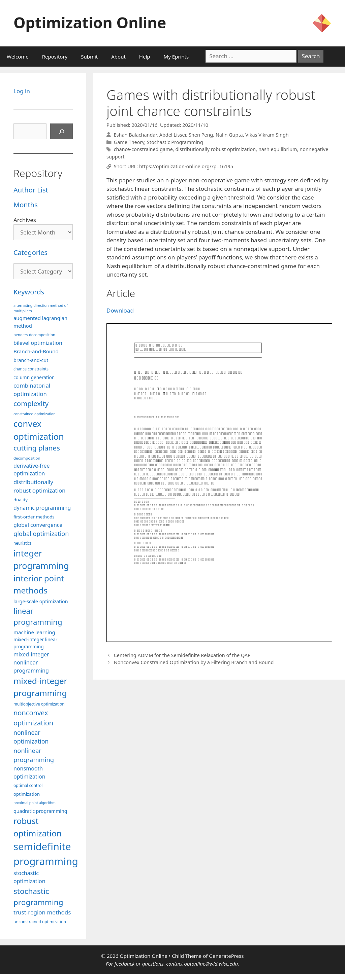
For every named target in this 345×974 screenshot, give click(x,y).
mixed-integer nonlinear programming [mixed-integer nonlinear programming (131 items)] (31, 662)
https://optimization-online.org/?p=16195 (186, 166)
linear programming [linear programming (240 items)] (37, 616)
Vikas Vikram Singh (266, 135)
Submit (89, 56)
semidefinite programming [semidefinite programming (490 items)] (45, 854)
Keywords (28, 291)
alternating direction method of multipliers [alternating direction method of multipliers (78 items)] (40, 308)
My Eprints (176, 56)
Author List (30, 189)
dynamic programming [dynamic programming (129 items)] (42, 507)
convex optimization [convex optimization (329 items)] (38, 430)
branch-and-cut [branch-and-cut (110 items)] (30, 360)
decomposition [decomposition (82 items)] (26, 458)
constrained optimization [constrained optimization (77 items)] (34, 413)
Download (120, 310)
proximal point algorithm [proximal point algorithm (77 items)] (34, 802)
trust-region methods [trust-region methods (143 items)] (42, 912)
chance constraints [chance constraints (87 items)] (31, 368)
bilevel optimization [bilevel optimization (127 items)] (37, 343)
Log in (21, 91)
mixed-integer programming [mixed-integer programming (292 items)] (40, 686)
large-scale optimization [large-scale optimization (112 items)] (40, 601)
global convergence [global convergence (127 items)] (37, 525)
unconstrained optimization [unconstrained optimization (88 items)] (39, 922)
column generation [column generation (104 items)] (34, 377)
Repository (54, 56)
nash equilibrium (277, 149)
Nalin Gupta (229, 135)
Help (144, 56)
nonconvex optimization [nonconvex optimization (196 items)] (33, 717)
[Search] (61, 131)
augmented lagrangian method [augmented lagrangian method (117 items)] (40, 322)
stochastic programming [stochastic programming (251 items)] (38, 897)
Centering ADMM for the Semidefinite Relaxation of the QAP (182, 655)
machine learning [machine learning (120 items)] (34, 632)
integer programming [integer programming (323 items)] (41, 559)
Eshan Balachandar (135, 135)
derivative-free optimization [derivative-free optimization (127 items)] (31, 469)
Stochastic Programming (175, 142)
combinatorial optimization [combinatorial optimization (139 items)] (31, 390)
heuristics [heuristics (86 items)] (22, 543)
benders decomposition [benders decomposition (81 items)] (34, 334)
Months (25, 204)
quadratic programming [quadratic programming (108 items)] (40, 811)
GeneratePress (226, 955)
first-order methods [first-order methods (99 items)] (34, 517)
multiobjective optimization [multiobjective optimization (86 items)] (39, 704)
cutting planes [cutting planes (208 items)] (36, 448)
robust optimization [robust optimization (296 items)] (37, 826)
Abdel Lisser (172, 135)
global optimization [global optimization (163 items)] (41, 534)
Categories (30, 252)
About (118, 56)
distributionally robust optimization (215, 149)
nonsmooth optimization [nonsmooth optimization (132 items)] (29, 772)
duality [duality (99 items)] (20, 500)
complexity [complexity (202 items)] (31, 403)
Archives (24, 220)
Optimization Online (89, 22)
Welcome (18, 56)
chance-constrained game (143, 149)
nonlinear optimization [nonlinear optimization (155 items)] (31, 737)
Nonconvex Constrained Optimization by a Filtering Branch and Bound (194, 662)
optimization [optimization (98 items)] (26, 794)
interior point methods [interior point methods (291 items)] (38, 584)
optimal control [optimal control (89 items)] (27, 785)
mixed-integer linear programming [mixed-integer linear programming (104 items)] (35, 643)
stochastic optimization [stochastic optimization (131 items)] (29, 877)
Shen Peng (201, 135)
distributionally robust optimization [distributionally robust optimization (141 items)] (39, 486)
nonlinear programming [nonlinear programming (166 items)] (33, 755)
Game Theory (129, 142)
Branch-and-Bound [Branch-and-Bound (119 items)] (36, 351)
